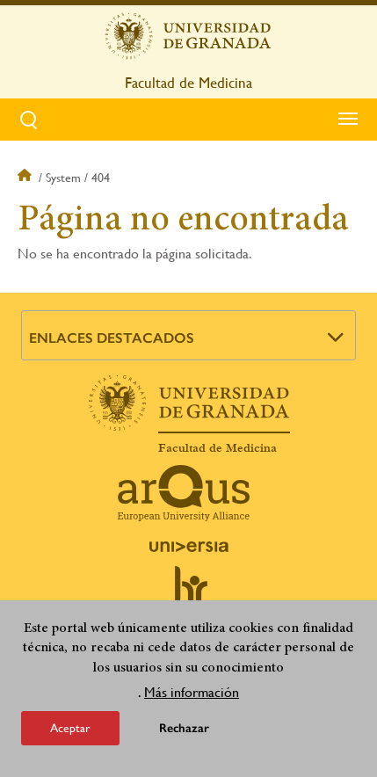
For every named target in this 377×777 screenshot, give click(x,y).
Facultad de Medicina (188, 82)
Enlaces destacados (111, 338)
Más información (191, 692)
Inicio (26, 177)
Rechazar (184, 728)
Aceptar (70, 728)
